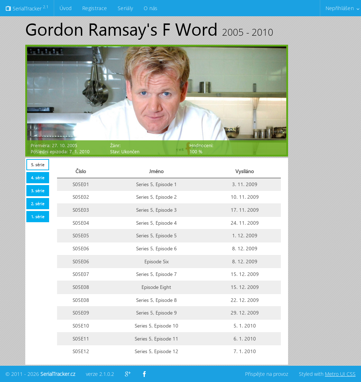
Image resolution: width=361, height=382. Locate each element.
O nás (150, 8)
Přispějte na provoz (266, 373)
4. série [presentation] (37, 177)
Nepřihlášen (340, 8)
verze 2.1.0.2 (100, 373)
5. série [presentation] (37, 164)
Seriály (125, 8)
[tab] (37, 164)
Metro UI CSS (340, 373)
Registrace (94, 8)
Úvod (65, 8)
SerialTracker (26, 8)
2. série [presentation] (37, 203)
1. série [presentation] (37, 216)
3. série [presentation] (37, 190)
